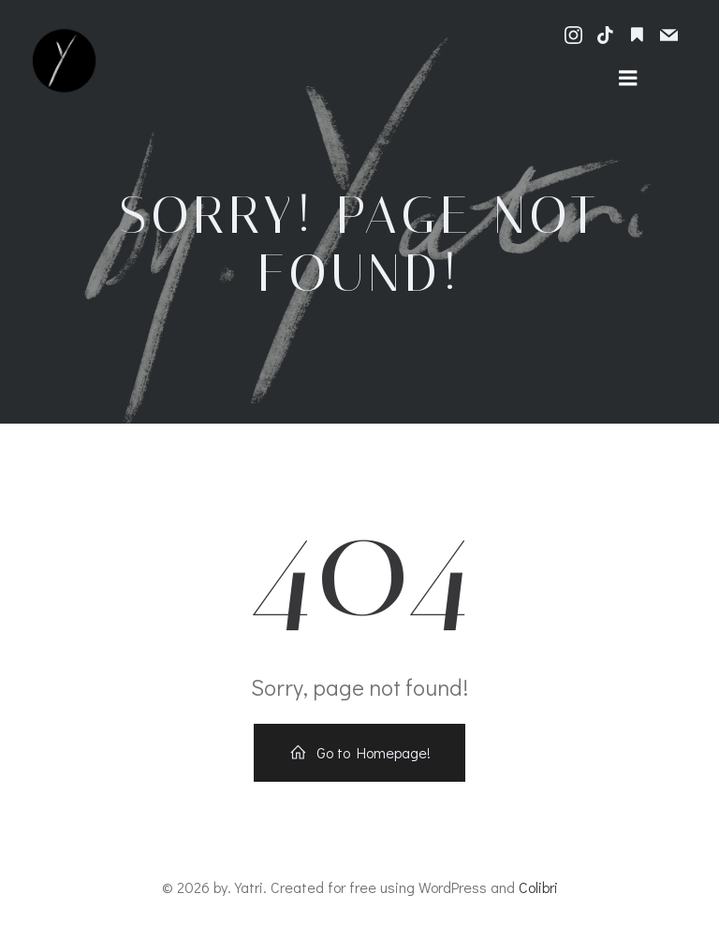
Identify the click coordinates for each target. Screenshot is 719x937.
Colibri (538, 887)
